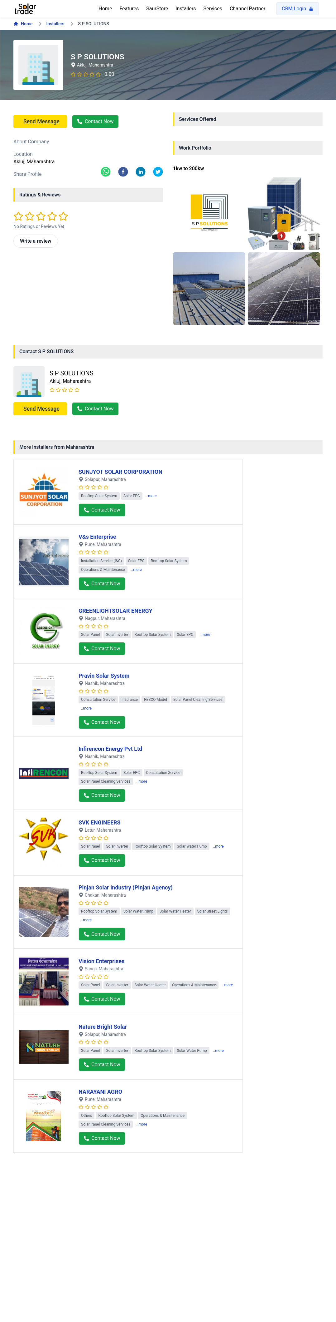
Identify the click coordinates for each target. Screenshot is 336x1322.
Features (129, 9)
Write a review (35, 241)
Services (213, 9)
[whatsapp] (106, 172)
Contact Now (95, 121)
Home (105, 9)
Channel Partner (247, 9)
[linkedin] (141, 172)
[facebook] (123, 172)
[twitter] (158, 172)
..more (151, 496)
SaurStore (157, 9)
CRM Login (298, 9)
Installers (185, 9)
